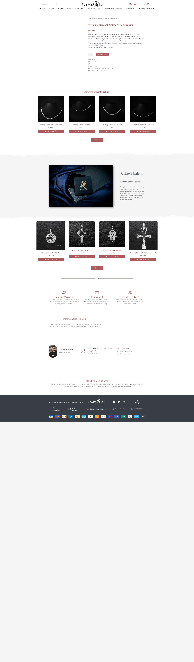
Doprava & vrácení (64, 296)
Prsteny (70, 9)
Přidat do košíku (102, 54)
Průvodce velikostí (130, 296)
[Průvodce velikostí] (130, 292)
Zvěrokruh (79, 9)
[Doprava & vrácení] (64, 292)
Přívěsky (43, 9)
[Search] (56, 4)
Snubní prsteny (130, 9)
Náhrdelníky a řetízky (94, 9)
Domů (89, 18)
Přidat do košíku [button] (51, 131)
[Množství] (90, 54)
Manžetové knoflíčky (146, 9)
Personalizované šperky (113, 9)
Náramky (52, 9)
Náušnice (61, 9)
